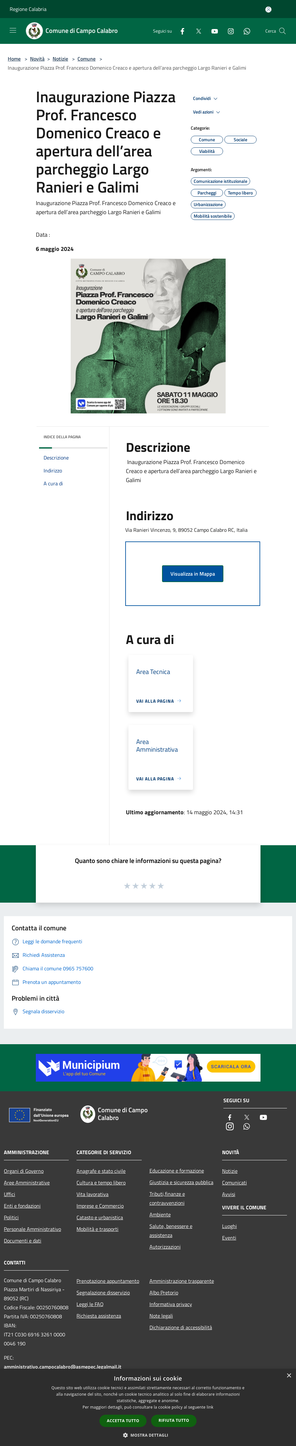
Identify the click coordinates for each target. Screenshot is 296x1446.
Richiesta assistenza (99, 1316)
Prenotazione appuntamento (108, 1281)
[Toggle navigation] (13, 30)
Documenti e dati (22, 1240)
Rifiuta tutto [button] (173, 1420)
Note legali (161, 1316)
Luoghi (229, 1226)
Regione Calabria (28, 9)
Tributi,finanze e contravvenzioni (167, 1198)
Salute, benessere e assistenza (170, 1230)
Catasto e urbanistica (100, 1217)
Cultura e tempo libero (101, 1182)
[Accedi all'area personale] (268, 9)
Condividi (206, 99)
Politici (11, 1217)
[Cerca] (282, 31)
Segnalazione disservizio (103, 1292)
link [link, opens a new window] (210, 1407)
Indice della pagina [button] (62, 437)
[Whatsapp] (244, 30)
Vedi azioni (207, 112)
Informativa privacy (170, 1304)
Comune (86, 59)
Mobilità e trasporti (97, 1229)
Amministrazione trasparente (181, 1281)
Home (14, 59)
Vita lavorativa (92, 1194)
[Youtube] (212, 30)
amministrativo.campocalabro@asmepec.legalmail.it (62, 1367)
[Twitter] (195, 30)
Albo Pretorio (163, 1292)
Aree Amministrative (27, 1182)
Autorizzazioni (165, 1247)
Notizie (60, 59)
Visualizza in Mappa (192, 574)
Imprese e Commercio (100, 1206)
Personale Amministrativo (32, 1229)
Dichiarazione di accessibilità (180, 1327)
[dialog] (148, 1407)
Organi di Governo (24, 1171)
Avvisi (228, 1194)
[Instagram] (228, 30)
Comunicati (234, 1182)
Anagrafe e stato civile (101, 1171)
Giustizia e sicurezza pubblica (181, 1182)
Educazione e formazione (176, 1170)
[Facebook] (179, 30)
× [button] (288, 1375)
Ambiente (160, 1214)
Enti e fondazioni (22, 1206)
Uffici (9, 1194)
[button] (148, 1435)
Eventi (229, 1238)
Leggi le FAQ (90, 1304)
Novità (37, 59)
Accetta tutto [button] (123, 1420)
